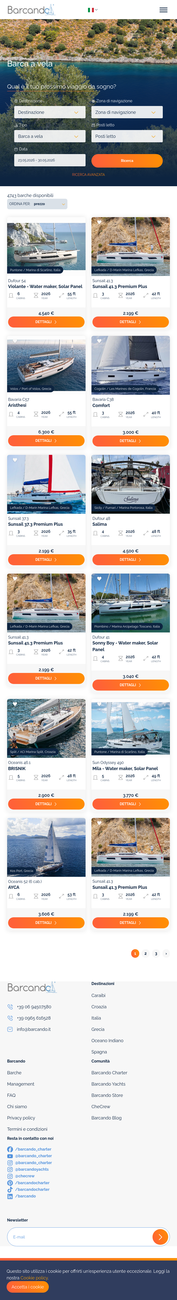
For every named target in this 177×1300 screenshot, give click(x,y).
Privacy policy (21, 1117)
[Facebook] (29, 1149)
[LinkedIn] (21, 1196)
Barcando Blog (106, 1117)
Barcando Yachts (108, 1084)
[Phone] (46, 1006)
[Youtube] (29, 1155)
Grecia (97, 1029)
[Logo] (31, 9)
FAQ (11, 1095)
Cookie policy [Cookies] (34, 1277)
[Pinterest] (28, 1182)
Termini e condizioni (27, 1129)
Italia (96, 1018)
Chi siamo (17, 1106)
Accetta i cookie (28, 1286)
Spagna (99, 1051)
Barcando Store (107, 1095)
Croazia (99, 1006)
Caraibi (98, 995)
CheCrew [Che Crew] (100, 1106)
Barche (14, 1072)
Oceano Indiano (107, 1040)
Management (20, 1084)
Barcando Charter (109, 1072)
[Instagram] (29, 1162)
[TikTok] (28, 1189)
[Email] (46, 1029)
